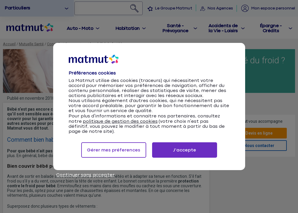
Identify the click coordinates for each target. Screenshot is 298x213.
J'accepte (184, 150)
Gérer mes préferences (113, 150)
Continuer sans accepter (85, 175)
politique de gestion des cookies (120, 121)
